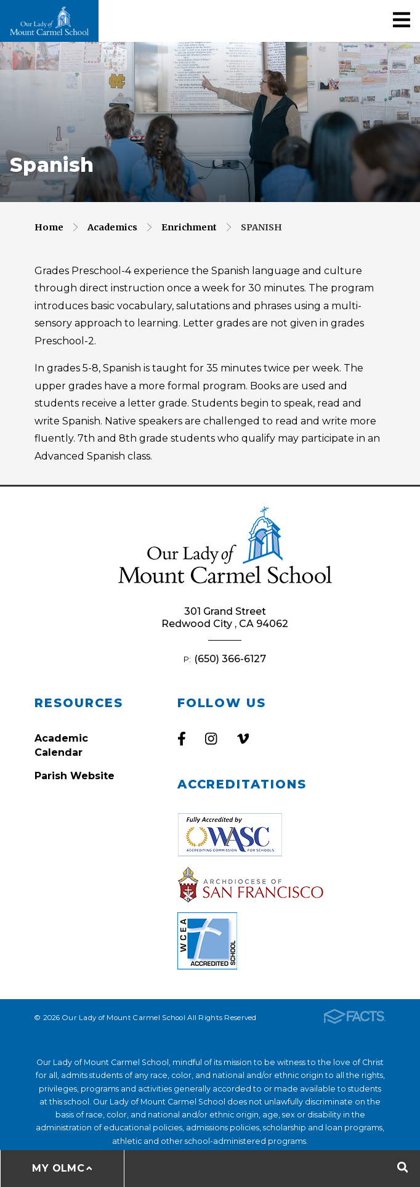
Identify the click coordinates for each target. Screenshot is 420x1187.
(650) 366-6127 (230, 659)
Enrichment (189, 227)
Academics (112, 227)
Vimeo (243, 738)
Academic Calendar (61, 745)
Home (48, 227)
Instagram (211, 738)
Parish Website (74, 776)
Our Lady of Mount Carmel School (49, 20)
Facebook (181, 738)
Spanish (261, 227)
